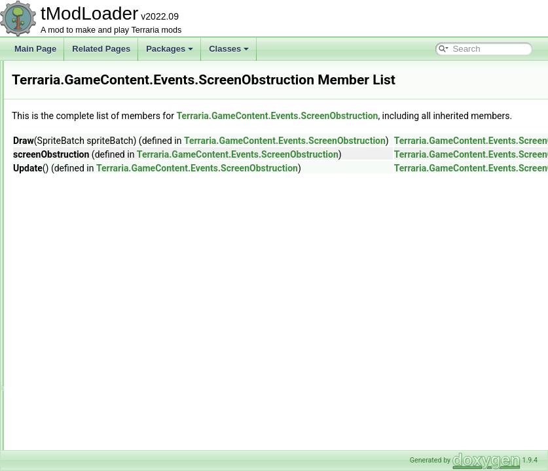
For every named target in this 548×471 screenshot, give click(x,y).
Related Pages (101, 49)
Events (76, 117)
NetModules (85, 362)
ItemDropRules (90, 304)
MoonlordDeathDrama (113, 204)
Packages (169, 49)
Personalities (86, 391)
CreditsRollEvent (104, 146)
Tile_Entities (85, 448)
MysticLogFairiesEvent (114, 218)
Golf (71, 290)
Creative (79, 74)
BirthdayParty (98, 132)
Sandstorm (94, 232)
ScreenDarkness (104, 247)
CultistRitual (96, 161)
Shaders (79, 420)
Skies (73, 434)
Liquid (74, 319)
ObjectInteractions (96, 376)
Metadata (80, 348)
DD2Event (93, 175)
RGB (72, 405)
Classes (229, 49)
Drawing (78, 89)
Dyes (73, 103)
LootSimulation (90, 333)
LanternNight (97, 189)
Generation (83, 276)
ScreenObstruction (107, 261)
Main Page (35, 49)
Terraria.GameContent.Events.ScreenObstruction (276, 148)
